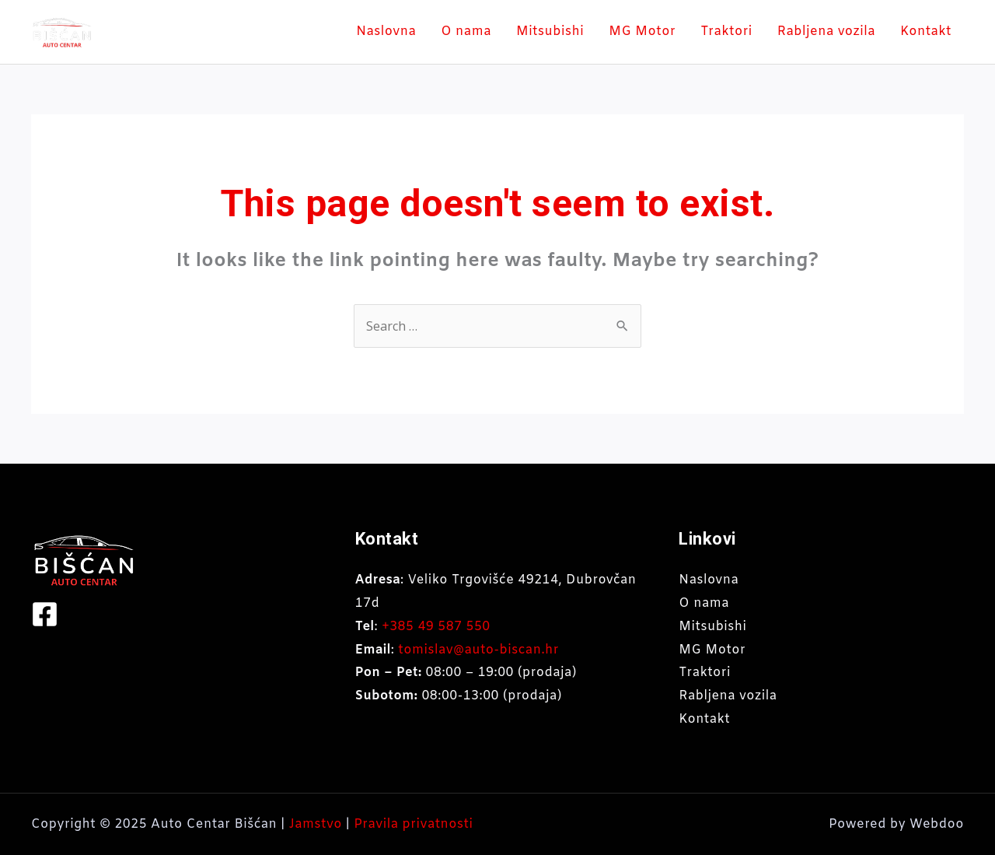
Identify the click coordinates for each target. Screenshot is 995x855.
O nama (466, 31)
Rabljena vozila (826, 31)
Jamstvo (315, 824)
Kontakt (925, 31)
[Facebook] (44, 614)
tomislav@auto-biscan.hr (478, 650)
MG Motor (642, 31)
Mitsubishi (550, 31)
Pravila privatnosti (413, 824)
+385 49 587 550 (436, 626)
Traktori (726, 31)
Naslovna (386, 31)
